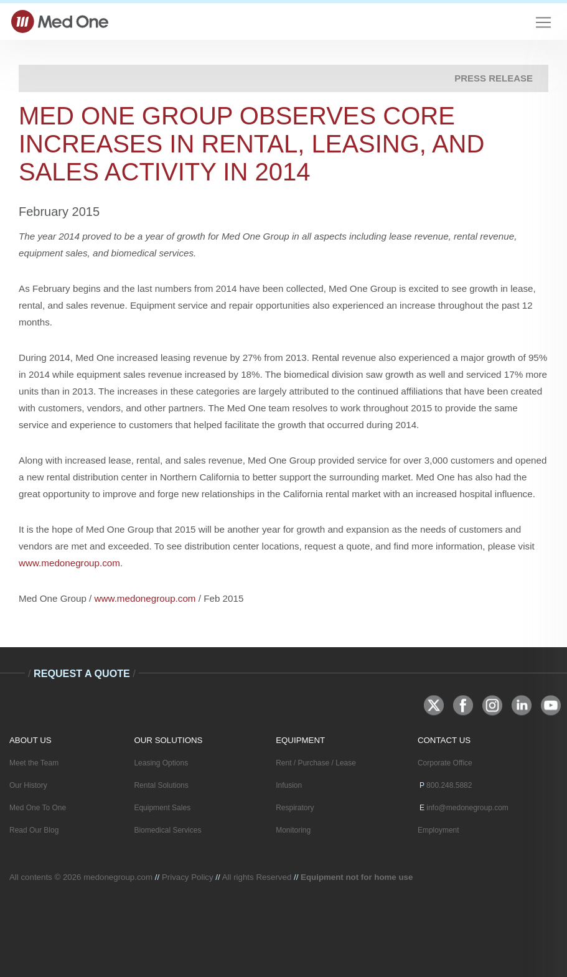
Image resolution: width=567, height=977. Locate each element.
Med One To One (37, 807)
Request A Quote (82, 673)
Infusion (289, 785)
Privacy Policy (187, 877)
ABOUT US (30, 740)
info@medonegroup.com (467, 807)
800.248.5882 (449, 785)
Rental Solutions (161, 785)
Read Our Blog (34, 830)
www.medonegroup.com (69, 563)
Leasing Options (161, 763)
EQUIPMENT (300, 740)
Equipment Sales (162, 807)
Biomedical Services (167, 830)
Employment (438, 830)
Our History (28, 785)
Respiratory (295, 807)
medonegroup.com (117, 877)
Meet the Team (34, 763)
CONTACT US (444, 740)
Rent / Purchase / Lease (316, 763)
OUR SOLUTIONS (168, 740)
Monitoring (293, 830)
